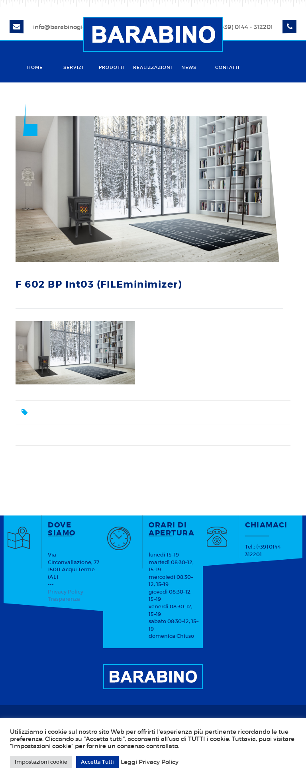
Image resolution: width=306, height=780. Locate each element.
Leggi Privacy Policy (149, 762)
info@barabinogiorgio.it (68, 27)
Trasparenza (64, 599)
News (188, 67)
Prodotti (112, 67)
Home (35, 67)
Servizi (73, 67)
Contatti (227, 67)
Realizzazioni (151, 67)
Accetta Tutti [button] (97, 761)
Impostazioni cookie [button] (41, 761)
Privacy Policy (65, 591)
